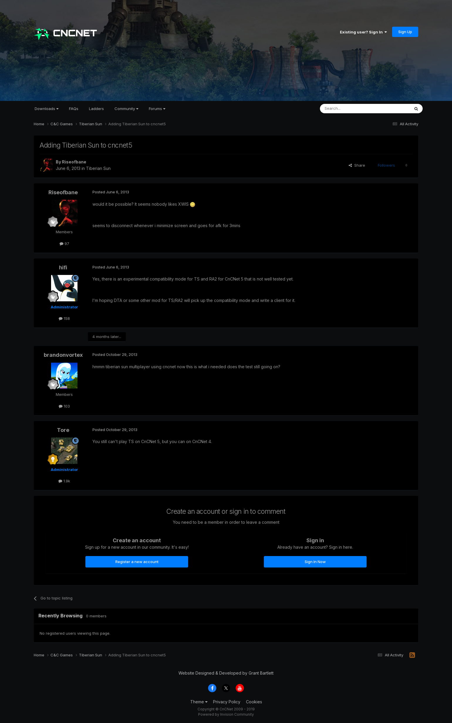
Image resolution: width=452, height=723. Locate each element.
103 (64, 406)
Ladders (96, 108)
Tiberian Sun (98, 168)
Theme (199, 701)
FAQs (73, 108)
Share (357, 165)
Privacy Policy (226, 701)
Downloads (46, 108)
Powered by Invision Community (226, 714)
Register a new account (136, 561)
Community (126, 108)
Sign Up (405, 31)
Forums (157, 108)
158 (64, 318)
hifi (63, 267)
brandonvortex (63, 355)
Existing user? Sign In (363, 32)
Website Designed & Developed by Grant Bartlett (226, 672)
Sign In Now (315, 561)
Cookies (254, 701)
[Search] (350, 108)
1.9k (64, 481)
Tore (63, 430)
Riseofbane (74, 161)
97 (64, 243)
